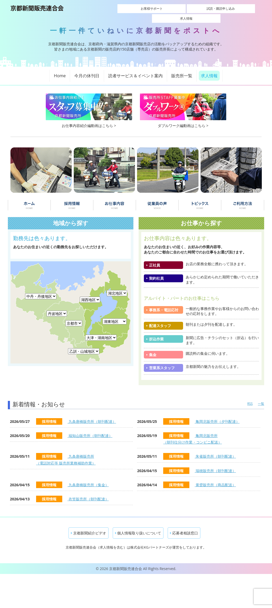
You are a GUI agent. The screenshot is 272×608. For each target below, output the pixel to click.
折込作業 (156, 332)
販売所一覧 (181, 70)
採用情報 (71, 199)
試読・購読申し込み (186, 8)
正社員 (154, 259)
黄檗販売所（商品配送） (215, 479)
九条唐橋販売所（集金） (88, 479)
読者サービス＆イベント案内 (135, 70)
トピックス (200, 199)
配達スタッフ (160, 319)
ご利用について (243, 199)
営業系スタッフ (162, 362)
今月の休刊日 (86, 70)
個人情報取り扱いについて (138, 527)
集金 (152, 348)
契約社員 (156, 272)
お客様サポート (149, 8)
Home (60, 70)
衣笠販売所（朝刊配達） (88, 493)
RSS (250, 398)
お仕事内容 (114, 199)
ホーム (29, 199)
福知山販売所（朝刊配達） (89, 429)
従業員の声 (157, 199)
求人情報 (223, 8)
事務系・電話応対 (163, 304)
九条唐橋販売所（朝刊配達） (91, 415)
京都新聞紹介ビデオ (88, 527)
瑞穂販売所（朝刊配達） (215, 464)
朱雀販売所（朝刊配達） (215, 450)
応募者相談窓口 (184, 527)
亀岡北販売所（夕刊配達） (217, 415)
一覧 (261, 398)
